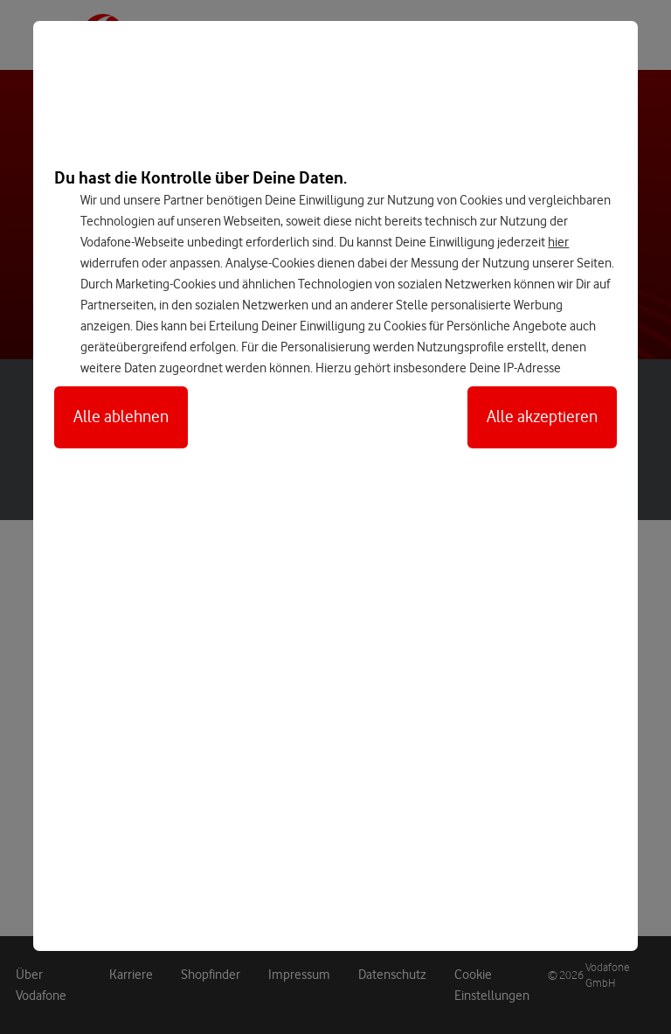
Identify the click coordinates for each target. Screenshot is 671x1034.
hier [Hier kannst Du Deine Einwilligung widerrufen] (558, 242)
